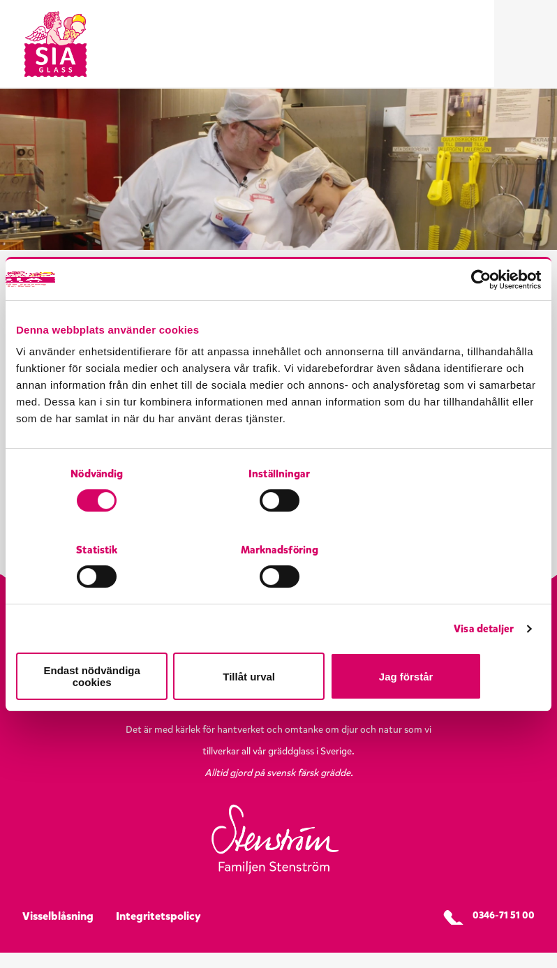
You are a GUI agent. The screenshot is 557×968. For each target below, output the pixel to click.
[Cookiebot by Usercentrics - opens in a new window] (480, 323)
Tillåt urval (279, 638)
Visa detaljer (484, 597)
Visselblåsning (58, 931)
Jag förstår (455, 638)
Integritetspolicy (158, 931)
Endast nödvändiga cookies (102, 638)
